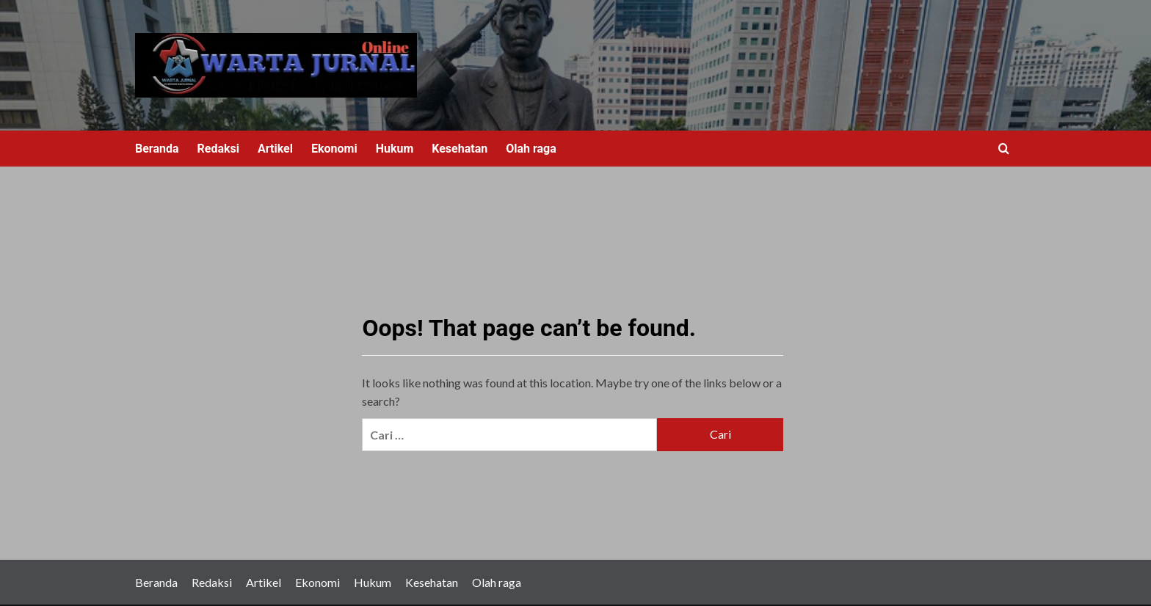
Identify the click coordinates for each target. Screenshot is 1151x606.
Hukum (395, 149)
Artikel (275, 149)
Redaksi (218, 149)
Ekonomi (334, 149)
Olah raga (531, 149)
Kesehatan (459, 149)
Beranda (157, 149)
